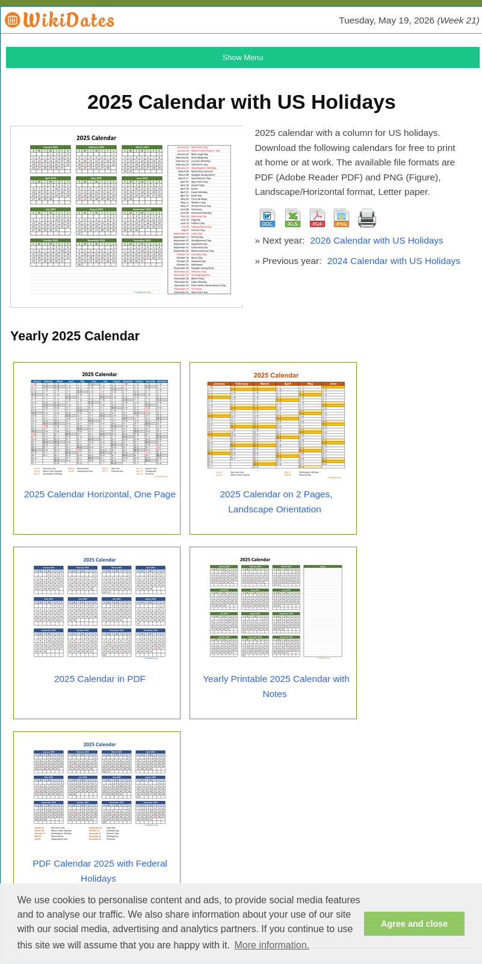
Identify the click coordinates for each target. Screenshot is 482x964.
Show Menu (243, 57)
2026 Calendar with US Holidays (377, 240)
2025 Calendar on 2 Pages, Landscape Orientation (276, 501)
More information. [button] (271, 945)
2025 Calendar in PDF (100, 679)
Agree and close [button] (414, 924)
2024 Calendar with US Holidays (393, 261)
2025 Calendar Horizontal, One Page (100, 494)
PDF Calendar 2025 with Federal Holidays (99, 870)
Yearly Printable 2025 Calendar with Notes (276, 686)
